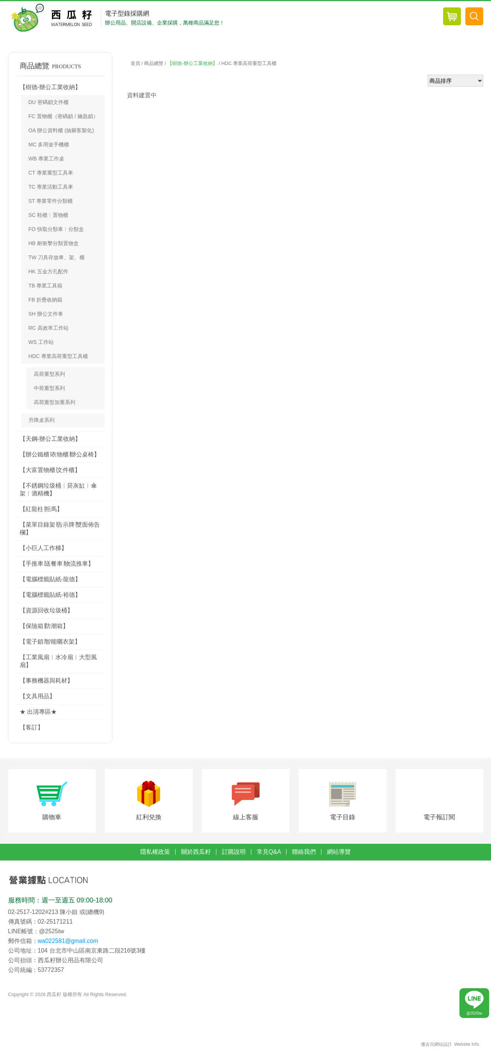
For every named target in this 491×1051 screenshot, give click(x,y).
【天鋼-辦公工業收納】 (50, 439)
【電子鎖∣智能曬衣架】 (50, 641)
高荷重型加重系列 (54, 402)
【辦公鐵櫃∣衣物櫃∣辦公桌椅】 (60, 454)
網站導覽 (339, 853)
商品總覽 (305, 18)
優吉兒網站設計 (436, 1045)
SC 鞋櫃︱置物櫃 (48, 215)
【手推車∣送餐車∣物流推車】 (57, 563)
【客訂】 (31, 727)
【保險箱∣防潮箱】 (44, 626)
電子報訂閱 (439, 817)
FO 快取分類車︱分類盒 (56, 229)
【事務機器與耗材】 (46, 680)
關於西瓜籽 (196, 853)
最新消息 (265, 18)
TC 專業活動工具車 (51, 187)
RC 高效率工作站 (49, 328)
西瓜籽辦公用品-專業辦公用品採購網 (53, 18)
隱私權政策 (155, 853)
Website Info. (467, 1045)
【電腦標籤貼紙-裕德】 (50, 595)
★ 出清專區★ (38, 712)
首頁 (135, 63)
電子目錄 (342, 817)
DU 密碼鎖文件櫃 (49, 102)
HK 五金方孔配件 (48, 271)
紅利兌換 (148, 817)
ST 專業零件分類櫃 (51, 201)
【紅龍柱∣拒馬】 (41, 509)
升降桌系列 (42, 420)
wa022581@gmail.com (68, 941)
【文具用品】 (37, 696)
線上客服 (245, 817)
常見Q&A (269, 853)
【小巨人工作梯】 (43, 548)
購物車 (51, 817)
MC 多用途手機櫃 (49, 144)
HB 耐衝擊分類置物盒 (54, 243)
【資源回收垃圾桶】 (46, 610)
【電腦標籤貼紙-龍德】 (50, 579)
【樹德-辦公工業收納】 (50, 87)
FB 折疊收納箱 (46, 300)
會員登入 (385, 18)
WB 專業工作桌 (46, 159)
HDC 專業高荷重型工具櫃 (58, 356)
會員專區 (345, 18)
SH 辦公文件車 (46, 314)
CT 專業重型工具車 (51, 173)
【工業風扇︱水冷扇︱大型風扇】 (58, 661)
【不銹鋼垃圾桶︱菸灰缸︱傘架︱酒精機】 (58, 489)
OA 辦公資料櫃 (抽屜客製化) (61, 130)
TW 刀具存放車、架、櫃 (57, 257)
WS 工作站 (41, 342)
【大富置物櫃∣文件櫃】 (50, 470)
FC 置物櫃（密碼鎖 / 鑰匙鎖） (63, 116)
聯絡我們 (304, 853)
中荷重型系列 (49, 388)
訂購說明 (234, 853)
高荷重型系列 (49, 374)
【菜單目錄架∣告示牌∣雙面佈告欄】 (60, 528)
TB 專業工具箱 (46, 286)
